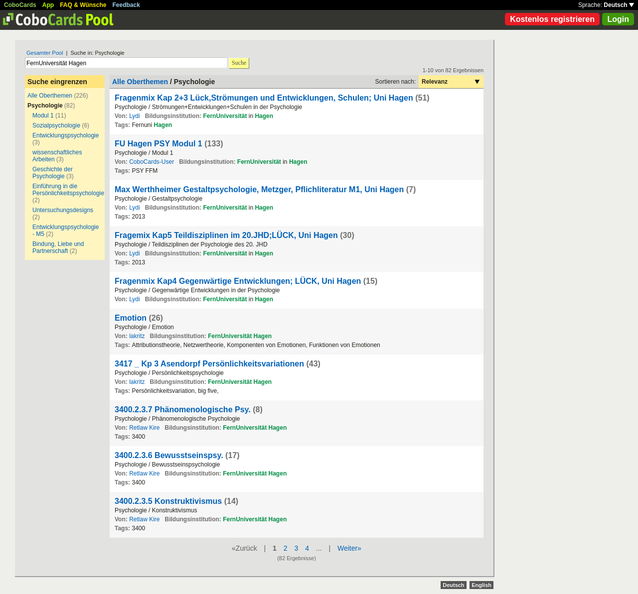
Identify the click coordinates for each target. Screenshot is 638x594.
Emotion (131, 318)
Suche (239, 62)
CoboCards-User (151, 161)
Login (618, 19)
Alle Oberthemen (49, 95)
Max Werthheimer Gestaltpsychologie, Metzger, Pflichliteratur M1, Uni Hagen (260, 189)
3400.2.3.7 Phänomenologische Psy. (183, 409)
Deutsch (619, 4)
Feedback (126, 4)
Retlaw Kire (144, 427)
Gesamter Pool (44, 53)
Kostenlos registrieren (552, 19)
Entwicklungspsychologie (65, 135)
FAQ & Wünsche (83, 4)
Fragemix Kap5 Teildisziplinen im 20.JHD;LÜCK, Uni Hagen (226, 235)
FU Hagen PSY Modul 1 (159, 143)
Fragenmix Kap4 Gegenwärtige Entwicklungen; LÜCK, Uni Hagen (238, 281)
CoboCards (20, 4)
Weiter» (349, 548)
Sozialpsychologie (56, 125)
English (481, 585)
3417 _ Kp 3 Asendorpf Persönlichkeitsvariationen (209, 363)
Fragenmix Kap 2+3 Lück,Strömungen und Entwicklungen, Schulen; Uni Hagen (265, 98)
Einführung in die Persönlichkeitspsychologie (68, 190)
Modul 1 (43, 115)
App (48, 4)
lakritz (137, 336)
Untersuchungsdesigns (62, 210)
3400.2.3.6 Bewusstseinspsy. (169, 455)
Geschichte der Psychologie (52, 173)
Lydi (134, 116)
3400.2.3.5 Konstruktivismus (168, 501)
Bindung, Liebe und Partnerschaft (58, 247)
